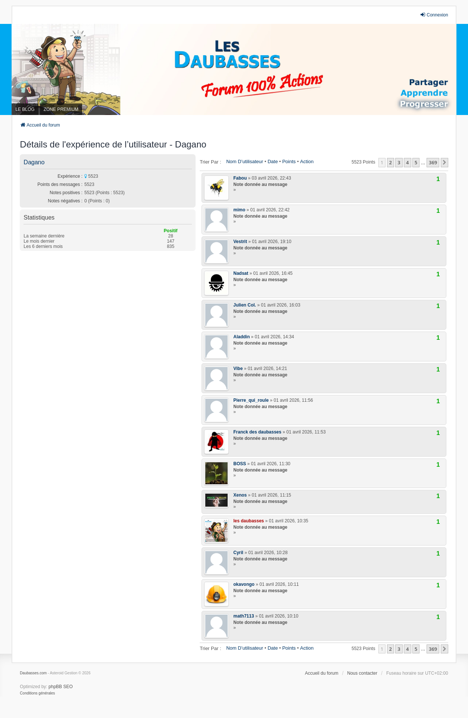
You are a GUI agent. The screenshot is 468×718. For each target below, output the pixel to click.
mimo (239, 209)
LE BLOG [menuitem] (24, 109)
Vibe (238, 368)
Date (273, 161)
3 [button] (398, 162)
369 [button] (433, 162)
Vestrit (240, 241)
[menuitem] (37, 693)
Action (306, 161)
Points (289, 161)
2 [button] (390, 162)
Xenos (240, 495)
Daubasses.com (33, 673)
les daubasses (248, 520)
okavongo (244, 584)
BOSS (239, 463)
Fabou (240, 178)
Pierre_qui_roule (251, 400)
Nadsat (240, 273)
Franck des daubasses (257, 432)
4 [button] (407, 162)
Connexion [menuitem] (434, 15)
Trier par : (210, 162)
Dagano (34, 162)
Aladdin (241, 336)
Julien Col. (244, 305)
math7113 (243, 616)
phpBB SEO (61, 686)
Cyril (238, 552)
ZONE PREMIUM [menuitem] (61, 109)
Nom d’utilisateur (244, 161)
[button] (444, 162)
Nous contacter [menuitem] (362, 673)
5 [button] (416, 162)
